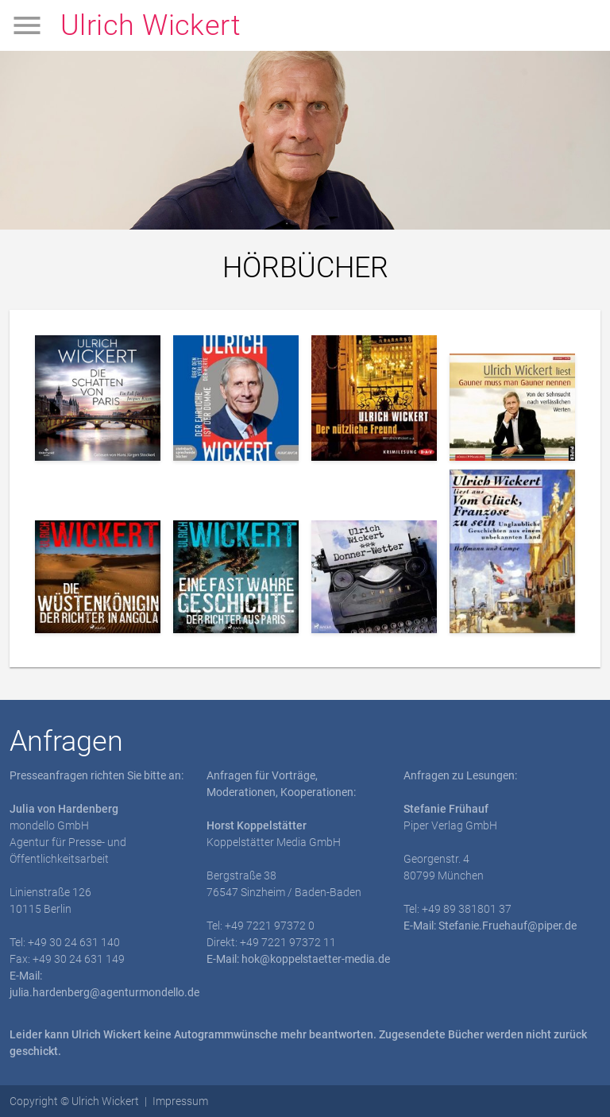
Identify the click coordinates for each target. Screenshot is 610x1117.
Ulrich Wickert (150, 25)
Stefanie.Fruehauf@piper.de (507, 925)
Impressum (180, 1101)
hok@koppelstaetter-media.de (315, 959)
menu (27, 25)
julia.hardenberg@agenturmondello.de (104, 992)
